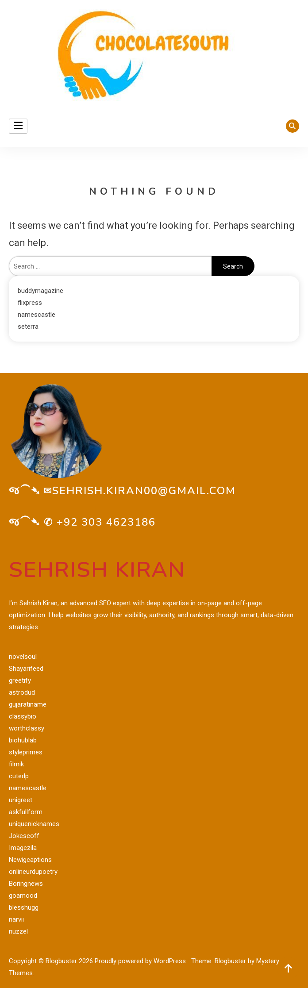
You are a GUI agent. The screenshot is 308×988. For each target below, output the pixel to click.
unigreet (20, 800)
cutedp (19, 776)
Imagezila (23, 848)
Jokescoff (24, 836)
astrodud (22, 692)
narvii (16, 919)
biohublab (23, 740)
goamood (23, 896)
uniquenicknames (34, 824)
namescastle (36, 315)
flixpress (30, 303)
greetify (20, 680)
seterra (28, 327)
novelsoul (23, 657)
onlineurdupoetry (33, 872)
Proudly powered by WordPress (141, 961)
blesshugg (23, 907)
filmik (16, 764)
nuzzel (18, 931)
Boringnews (26, 884)
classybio (22, 716)
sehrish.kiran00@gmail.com (144, 491)
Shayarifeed (26, 669)
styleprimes (25, 752)
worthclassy (26, 728)
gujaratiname (27, 704)
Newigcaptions (30, 860)
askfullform (25, 812)
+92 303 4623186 (106, 522)
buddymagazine (40, 291)
